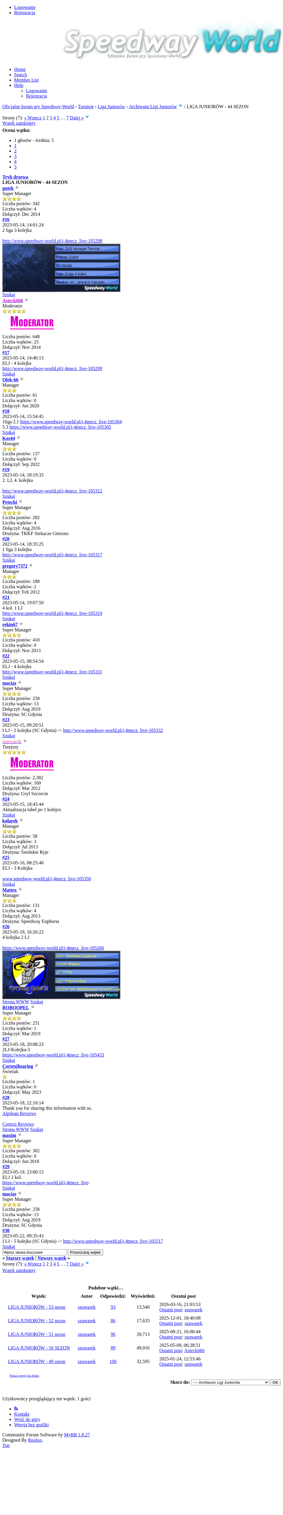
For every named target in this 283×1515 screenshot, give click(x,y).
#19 (5, 469)
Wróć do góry (27, 1419)
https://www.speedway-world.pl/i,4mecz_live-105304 (71, 421)
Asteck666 (194, 1350)
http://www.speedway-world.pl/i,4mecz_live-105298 (52, 240)
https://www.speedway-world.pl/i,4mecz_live (45, 1182)
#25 (5, 857)
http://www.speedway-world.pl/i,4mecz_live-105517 (113, 1241)
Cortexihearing (17, 1066)
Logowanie (24, 7)
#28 (5, 1097)
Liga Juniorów (111, 106)
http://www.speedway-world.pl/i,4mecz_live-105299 (52, 368)
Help (18, 85)
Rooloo (35, 1440)
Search (20, 74)
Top (6, 1445)
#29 (5, 1166)
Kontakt (22, 1414)
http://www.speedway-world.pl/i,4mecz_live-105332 (113, 730)
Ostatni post (170, 1309)
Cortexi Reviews (18, 1124)
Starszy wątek (20, 1257)
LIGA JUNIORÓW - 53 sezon (36, 1307)
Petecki (9, 502)
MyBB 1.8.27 (77, 1434)
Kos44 (8, 438)
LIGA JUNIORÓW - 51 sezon (36, 1334)
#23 (5, 719)
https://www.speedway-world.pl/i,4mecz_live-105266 (53, 947)
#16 (5, 219)
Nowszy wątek (52, 1257)
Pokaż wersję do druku (24, 1375)
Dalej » (77, 117)
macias (9, 683)
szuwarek (86, 1307)
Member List (26, 79)
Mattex (9, 889)
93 (113, 1307)
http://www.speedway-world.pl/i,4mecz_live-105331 (52, 671)
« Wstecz (33, 117)
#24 (5, 798)
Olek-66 (10, 379)
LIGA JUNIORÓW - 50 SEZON (39, 1347)
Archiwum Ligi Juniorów (153, 106)
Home (20, 69)
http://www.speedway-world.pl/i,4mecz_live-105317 (52, 554)
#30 (5, 1230)
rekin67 (10, 624)
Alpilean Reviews (19, 1113)
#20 (5, 538)
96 (113, 1334)
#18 (5, 411)
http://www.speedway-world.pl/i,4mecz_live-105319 (52, 613)
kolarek (10, 820)
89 (113, 1347)
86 (113, 1320)
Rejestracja (24, 12)
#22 (5, 655)
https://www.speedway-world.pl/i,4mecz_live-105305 (60, 427)
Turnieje (86, 106)
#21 (5, 597)
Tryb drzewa (15, 176)
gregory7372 (14, 565)
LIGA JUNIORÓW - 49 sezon (36, 1361)
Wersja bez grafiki (31, 1424)
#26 (5, 926)
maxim (9, 1135)
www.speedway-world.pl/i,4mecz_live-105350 (46, 878)
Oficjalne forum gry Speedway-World (38, 106)
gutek (8, 188)
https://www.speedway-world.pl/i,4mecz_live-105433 (53, 1054)
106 (113, 1361)
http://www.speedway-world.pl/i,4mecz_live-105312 (52, 490)
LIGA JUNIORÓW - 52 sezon (36, 1320)
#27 (5, 1038)
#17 (5, 352)
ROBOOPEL (15, 1007)
